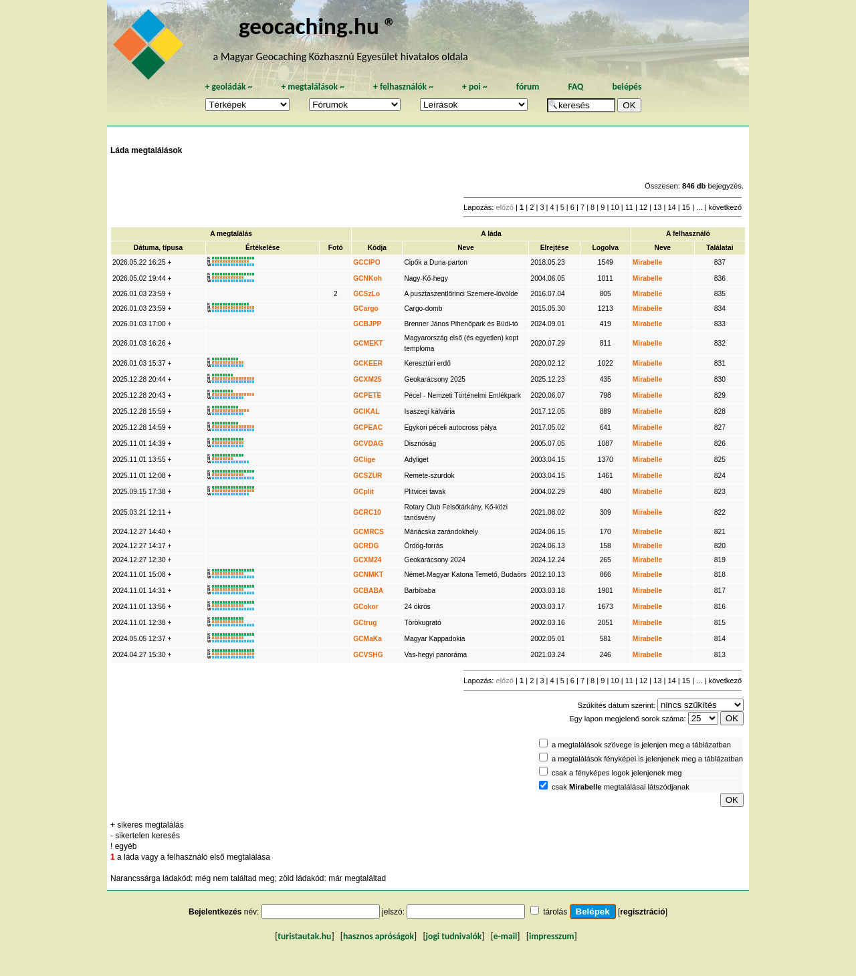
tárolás (555, 912)
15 (686, 207)
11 (629, 207)
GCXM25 (367, 379)
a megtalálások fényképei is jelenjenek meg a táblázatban (647, 759)
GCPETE (367, 395)
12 (643, 207)
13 (657, 207)
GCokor (366, 606)
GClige (364, 459)
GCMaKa (367, 638)
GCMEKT (368, 343)
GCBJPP (367, 324)
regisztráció (642, 912)
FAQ (575, 86)
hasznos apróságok (378, 936)
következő (725, 207)
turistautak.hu (304, 936)
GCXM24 (367, 560)
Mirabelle (647, 262)
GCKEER (368, 363)
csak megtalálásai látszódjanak (620, 787)
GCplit (363, 491)
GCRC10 (367, 512)
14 (671, 207)
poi (475, 86)
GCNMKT (368, 574)
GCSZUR (367, 475)
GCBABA (368, 590)
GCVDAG (368, 443)
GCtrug (365, 622)
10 (615, 207)
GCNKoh (367, 278)
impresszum (551, 936)
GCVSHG (368, 654)
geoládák (228, 86)
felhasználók (403, 86)
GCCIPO (366, 262)
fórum (528, 86)
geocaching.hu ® (318, 25)
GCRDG (366, 546)
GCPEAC (368, 427)
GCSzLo (366, 293)
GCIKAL (366, 411)
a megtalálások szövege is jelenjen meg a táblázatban (641, 745)
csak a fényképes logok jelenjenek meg (617, 773)
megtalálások (313, 86)
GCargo (366, 308)
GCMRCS (368, 531)
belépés (626, 86)
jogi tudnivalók (454, 936)
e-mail (505, 936)
